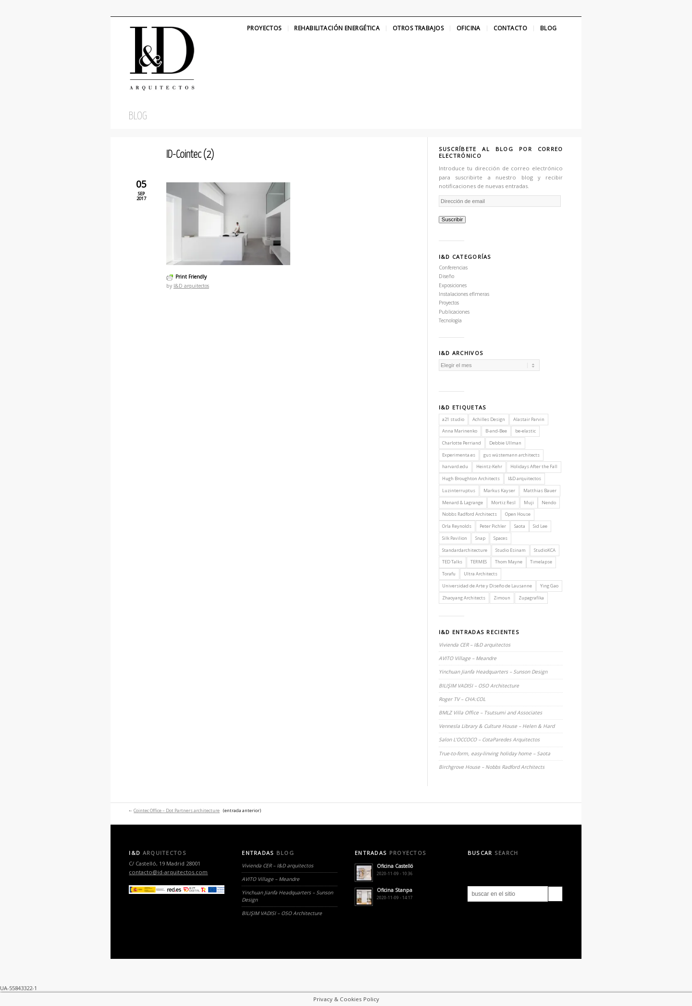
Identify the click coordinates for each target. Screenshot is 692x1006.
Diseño (446, 276)
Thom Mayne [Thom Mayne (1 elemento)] (508, 562)
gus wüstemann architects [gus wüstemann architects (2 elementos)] (511, 455)
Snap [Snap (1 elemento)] (480, 538)
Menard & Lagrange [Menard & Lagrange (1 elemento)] (462, 502)
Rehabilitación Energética (337, 28)
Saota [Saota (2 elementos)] (519, 526)
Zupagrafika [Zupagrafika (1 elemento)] (531, 598)
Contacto (510, 28)
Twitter (119, 8)
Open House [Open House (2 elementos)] (518, 514)
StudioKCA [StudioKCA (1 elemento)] (545, 550)
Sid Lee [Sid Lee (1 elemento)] (540, 526)
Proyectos (264, 28)
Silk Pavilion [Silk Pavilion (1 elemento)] (454, 538)
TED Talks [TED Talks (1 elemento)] (452, 562)
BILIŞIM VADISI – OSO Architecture (479, 685)
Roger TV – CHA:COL (463, 699)
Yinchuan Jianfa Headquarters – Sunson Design (493, 671)
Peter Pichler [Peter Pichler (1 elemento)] (493, 526)
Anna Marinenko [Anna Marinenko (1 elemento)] (459, 431)
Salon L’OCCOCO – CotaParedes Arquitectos (489, 739)
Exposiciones (453, 285)
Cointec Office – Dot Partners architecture (177, 810)
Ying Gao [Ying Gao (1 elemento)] (549, 586)
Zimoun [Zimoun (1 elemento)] (502, 598)
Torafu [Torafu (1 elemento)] (449, 574)
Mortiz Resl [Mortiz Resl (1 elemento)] (503, 502)
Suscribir (452, 219)
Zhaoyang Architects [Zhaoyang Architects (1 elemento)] (463, 598)
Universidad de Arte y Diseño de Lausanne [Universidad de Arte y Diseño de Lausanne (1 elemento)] (487, 586)
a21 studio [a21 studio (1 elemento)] (453, 419)
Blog (548, 28)
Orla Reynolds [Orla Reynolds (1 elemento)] (456, 526)
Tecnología (450, 320)
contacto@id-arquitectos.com (168, 872)
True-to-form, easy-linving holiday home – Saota (494, 753)
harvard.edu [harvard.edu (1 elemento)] (455, 466)
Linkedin (152, 8)
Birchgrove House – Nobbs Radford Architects (491, 767)
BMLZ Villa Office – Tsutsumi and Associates (490, 712)
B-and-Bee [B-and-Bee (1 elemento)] (496, 431)
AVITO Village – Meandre (467, 658)
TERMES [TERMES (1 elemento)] (478, 562)
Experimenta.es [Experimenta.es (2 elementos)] (458, 455)
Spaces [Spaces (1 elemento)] (500, 538)
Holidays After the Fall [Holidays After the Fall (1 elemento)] (533, 466)
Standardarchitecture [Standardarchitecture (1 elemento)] (464, 550)
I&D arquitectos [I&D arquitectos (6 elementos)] (524, 478)
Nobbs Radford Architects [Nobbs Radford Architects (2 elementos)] (469, 514)
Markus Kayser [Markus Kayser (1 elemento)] (499, 490)
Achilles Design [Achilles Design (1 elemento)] (488, 419)
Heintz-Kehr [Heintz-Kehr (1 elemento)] (489, 466)
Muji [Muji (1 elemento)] (529, 502)
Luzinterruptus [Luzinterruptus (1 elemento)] (458, 490)
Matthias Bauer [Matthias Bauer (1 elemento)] (539, 490)
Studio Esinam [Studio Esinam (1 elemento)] (510, 550)
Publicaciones (454, 311)
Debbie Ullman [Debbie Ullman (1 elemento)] (505, 443)
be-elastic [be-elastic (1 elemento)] (525, 431)
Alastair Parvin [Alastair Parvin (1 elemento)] (528, 419)
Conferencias (453, 267)
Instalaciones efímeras (464, 294)
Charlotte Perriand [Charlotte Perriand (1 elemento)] (461, 443)
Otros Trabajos (418, 28)
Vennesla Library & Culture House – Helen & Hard (497, 726)
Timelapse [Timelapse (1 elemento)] (541, 562)
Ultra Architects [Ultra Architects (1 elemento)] (480, 574)
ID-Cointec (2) (190, 155)
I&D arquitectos (191, 285)
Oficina (469, 28)
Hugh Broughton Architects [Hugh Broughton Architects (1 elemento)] (471, 478)
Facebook (135, 8)
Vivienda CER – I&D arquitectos (474, 644)
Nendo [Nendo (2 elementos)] (549, 502)
